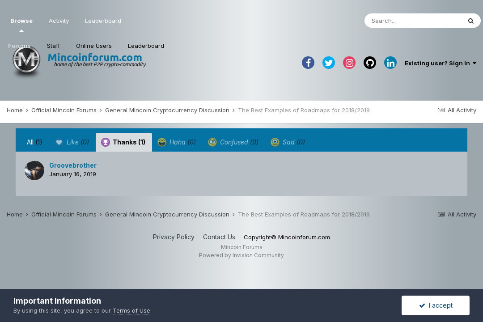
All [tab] (34, 142)
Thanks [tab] (123, 142)
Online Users (94, 45)
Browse (21, 24)
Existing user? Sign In (440, 63)
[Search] (412, 20)
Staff (53, 45)
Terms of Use (131, 310)
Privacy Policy (174, 237)
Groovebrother (73, 165)
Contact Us (219, 237)
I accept (436, 305)
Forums (19, 45)
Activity (59, 20)
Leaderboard (146, 45)
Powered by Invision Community (241, 255)
